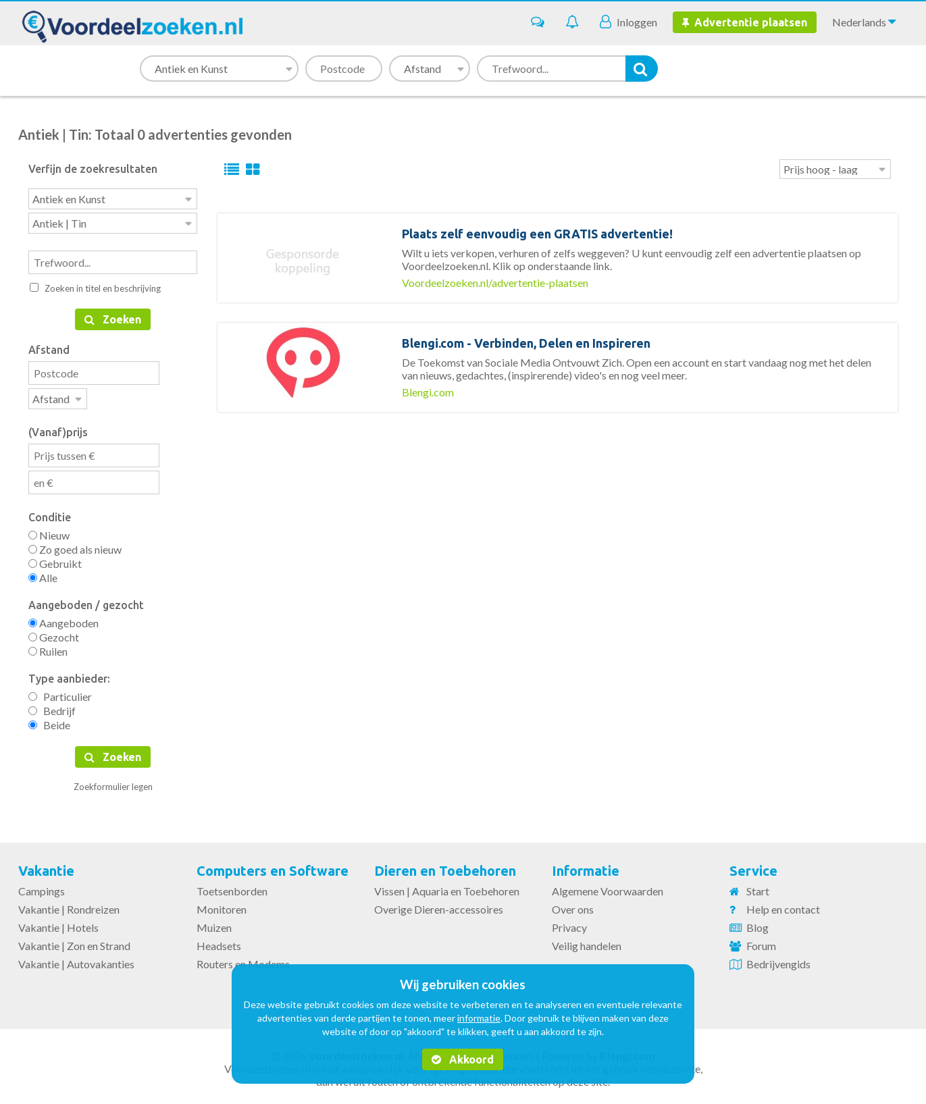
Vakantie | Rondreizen (69, 905)
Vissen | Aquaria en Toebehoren (446, 886)
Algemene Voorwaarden (607, 886)
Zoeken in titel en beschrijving (95, 285)
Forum (761, 941)
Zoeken (112, 317)
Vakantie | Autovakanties (76, 959)
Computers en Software (273, 866)
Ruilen (48, 647)
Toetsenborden (232, 886)
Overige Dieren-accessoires (438, 905)
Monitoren (222, 905)
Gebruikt (55, 559)
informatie (478, 1018)
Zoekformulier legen (113, 782)
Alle (42, 573)
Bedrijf (52, 706)
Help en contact (783, 905)
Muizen (214, 923)
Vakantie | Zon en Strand (74, 941)
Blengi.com (428, 392)
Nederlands (864, 21)
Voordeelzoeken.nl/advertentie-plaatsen (495, 282)
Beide (49, 720)
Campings (41, 886)
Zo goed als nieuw (75, 545)
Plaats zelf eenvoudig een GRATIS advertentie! (537, 233)
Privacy (569, 923)
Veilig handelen (586, 941)
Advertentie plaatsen (744, 22)
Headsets (219, 941)
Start (757, 886)
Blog (757, 923)
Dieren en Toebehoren (445, 866)
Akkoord (463, 1059)
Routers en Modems (243, 959)
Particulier (60, 692)
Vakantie (46, 866)
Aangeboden (63, 618)
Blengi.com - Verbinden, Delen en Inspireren (526, 343)
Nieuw (49, 531)
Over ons (573, 905)
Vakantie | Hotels (58, 923)
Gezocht (53, 633)
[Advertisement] (558, 496)
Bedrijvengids (778, 959)
